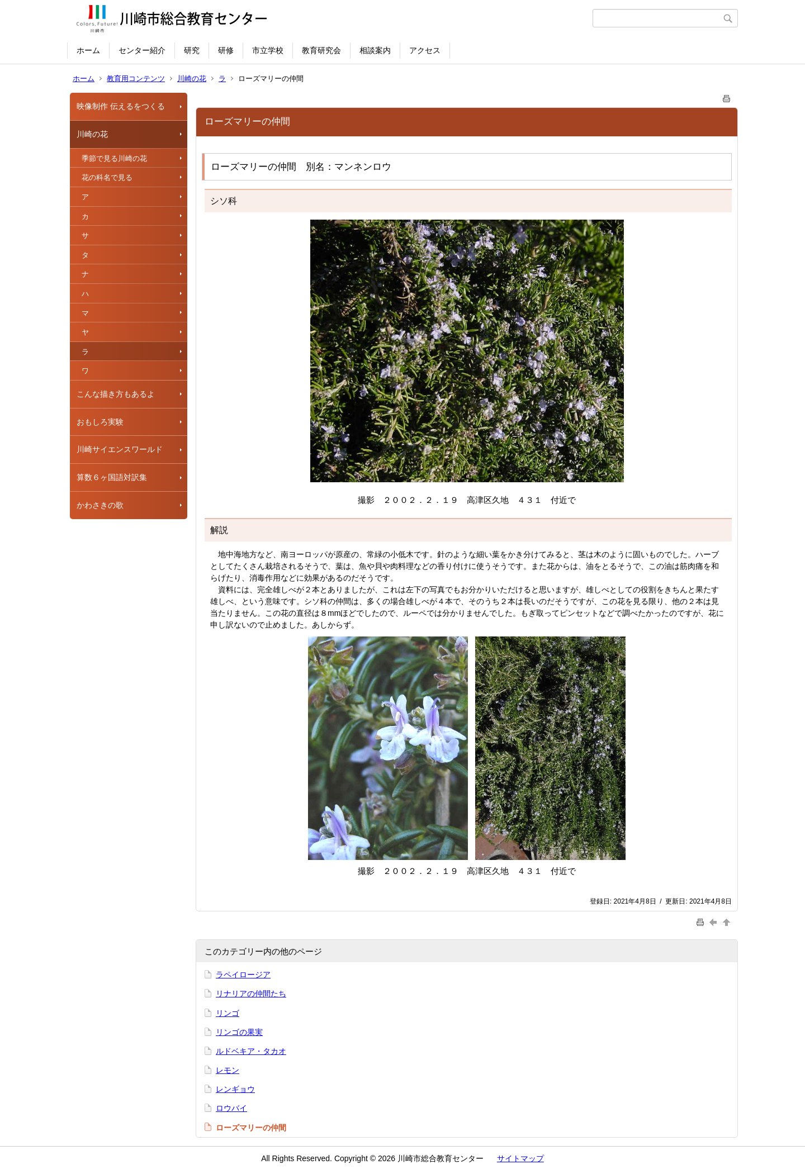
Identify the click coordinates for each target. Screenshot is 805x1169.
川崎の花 (191, 78)
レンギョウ (235, 1089)
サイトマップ (520, 1158)
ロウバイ (231, 1108)
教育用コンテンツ (136, 78)
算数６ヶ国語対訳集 (112, 477)
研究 (192, 50)
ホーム (88, 50)
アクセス (425, 50)
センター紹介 (142, 50)
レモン (227, 1070)
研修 (226, 50)
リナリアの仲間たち (251, 993)
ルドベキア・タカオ (251, 1051)
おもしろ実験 (100, 421)
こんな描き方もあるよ (116, 393)
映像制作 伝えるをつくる (121, 106)
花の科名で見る (107, 177)
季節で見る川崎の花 (114, 158)
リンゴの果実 (239, 1032)
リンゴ (227, 1013)
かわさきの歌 (100, 505)
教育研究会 (321, 50)
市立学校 (267, 50)
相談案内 (375, 50)
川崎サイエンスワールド (120, 449)
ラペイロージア (243, 974)
